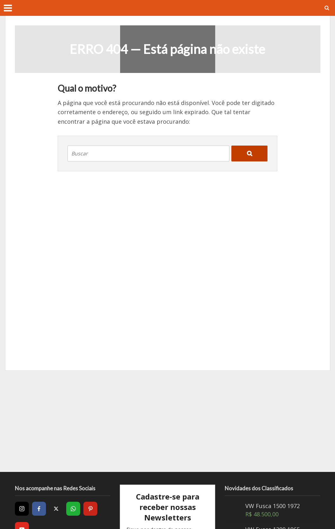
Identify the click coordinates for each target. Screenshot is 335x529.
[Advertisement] (167, 421)
